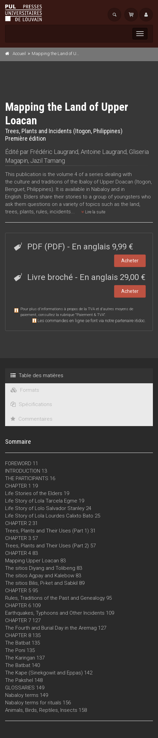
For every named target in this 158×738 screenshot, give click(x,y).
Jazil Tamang (47, 160)
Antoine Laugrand (104, 151)
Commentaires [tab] (31, 419)
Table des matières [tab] (37, 375)
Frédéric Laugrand (54, 151)
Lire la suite (93, 212)
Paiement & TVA (90, 315)
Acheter (130, 260)
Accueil (19, 53)
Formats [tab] (25, 390)
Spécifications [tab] (31, 404)
